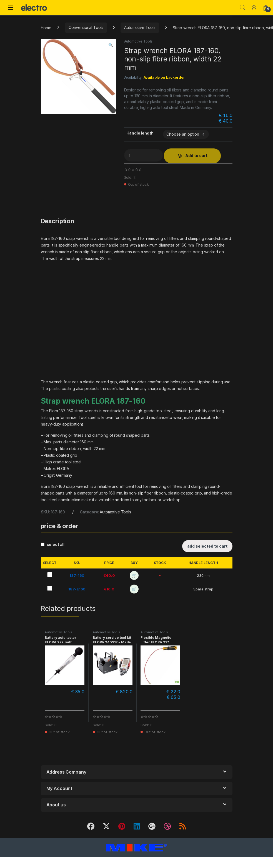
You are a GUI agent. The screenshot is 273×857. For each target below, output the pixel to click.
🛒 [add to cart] (134, 575)
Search (242, 7)
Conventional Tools (86, 27)
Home (46, 27)
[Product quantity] (143, 155)
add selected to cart (207, 546)
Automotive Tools (140, 27)
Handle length (140, 133)
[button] (110, 45)
